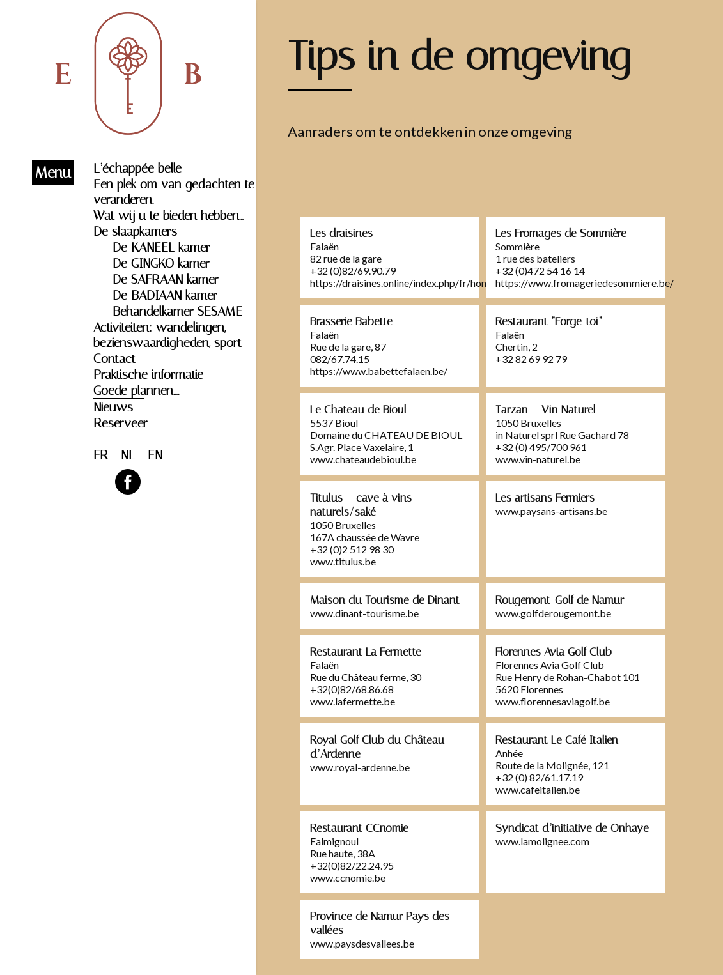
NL (128, 455)
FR (100, 455)
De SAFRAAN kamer (166, 279)
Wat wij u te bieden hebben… (168, 215)
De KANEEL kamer (161, 247)
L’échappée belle (137, 168)
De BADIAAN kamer (165, 295)
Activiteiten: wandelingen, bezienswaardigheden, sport (167, 334)
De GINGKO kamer (161, 263)
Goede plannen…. (136, 390)
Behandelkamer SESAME (177, 311)
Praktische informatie (148, 374)
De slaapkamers (135, 231)
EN (155, 455)
